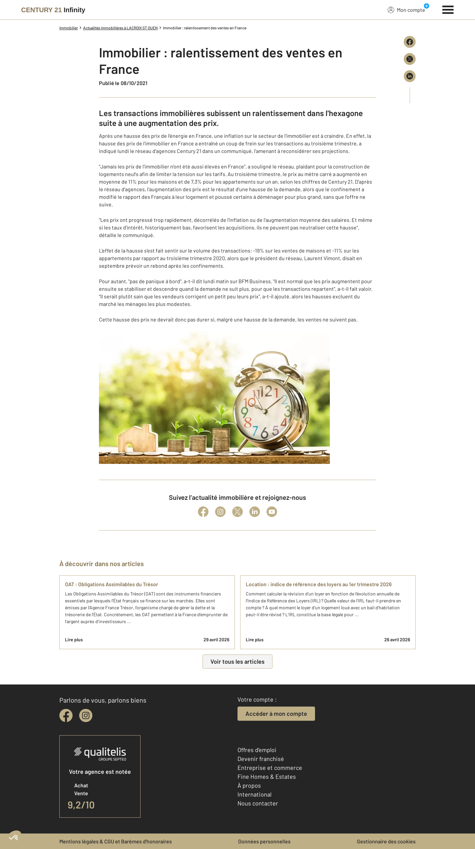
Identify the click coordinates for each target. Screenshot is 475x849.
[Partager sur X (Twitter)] (410, 59)
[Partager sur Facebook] (410, 42)
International (254, 794)
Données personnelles (264, 841)
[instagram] (85, 715)
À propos (249, 785)
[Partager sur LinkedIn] (410, 76)
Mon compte (406, 9)
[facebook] (66, 715)
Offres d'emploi (257, 749)
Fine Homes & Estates (267, 776)
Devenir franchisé (261, 758)
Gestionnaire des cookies (386, 841)
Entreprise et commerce (270, 767)
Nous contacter (258, 803)
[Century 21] (53, 10)
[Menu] (448, 9)
